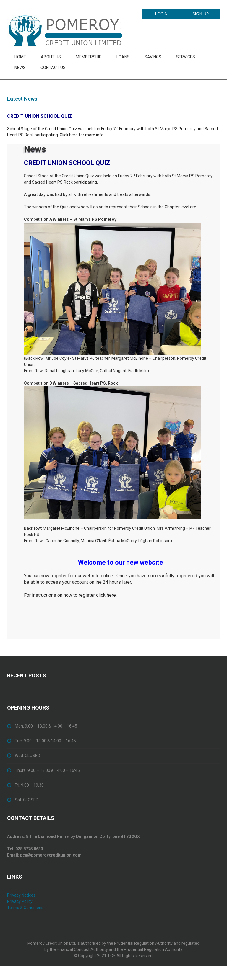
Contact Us (53, 67)
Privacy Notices (21, 895)
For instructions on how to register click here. (70, 595)
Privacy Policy (20, 901)
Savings (153, 57)
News (20, 67)
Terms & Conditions (25, 907)
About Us (51, 57)
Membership (89, 57)
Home (20, 57)
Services (185, 57)
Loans (123, 57)
